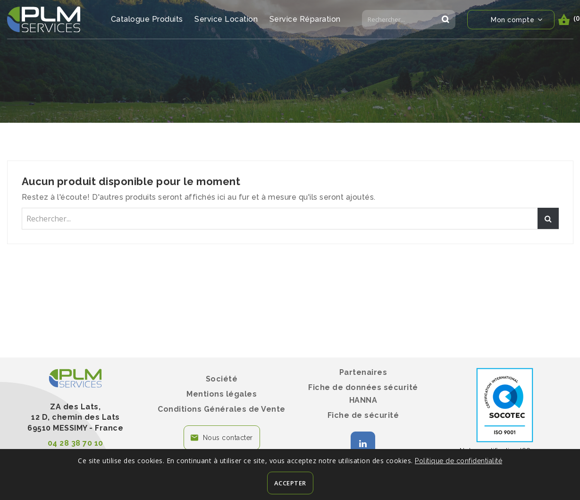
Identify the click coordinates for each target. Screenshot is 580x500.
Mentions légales (221, 394)
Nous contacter (228, 437)
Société (222, 378)
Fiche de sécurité (363, 415)
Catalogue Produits (147, 19)
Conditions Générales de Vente (222, 409)
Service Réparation (305, 19)
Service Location (226, 19)
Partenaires (363, 372)
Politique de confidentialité (458, 461)
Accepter (290, 483)
